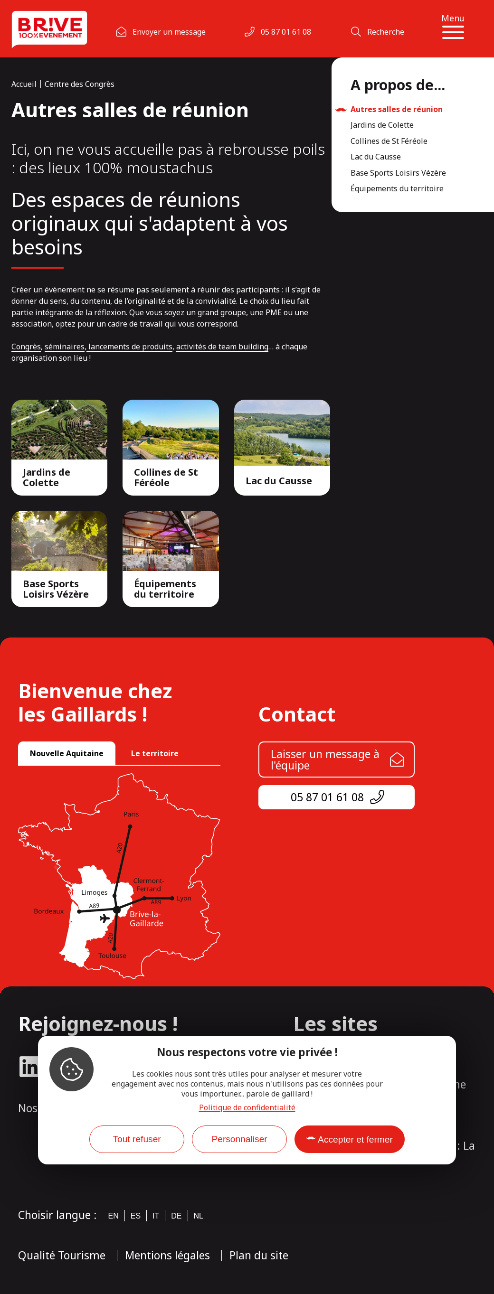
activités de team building (222, 346)
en (113, 1216)
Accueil (24, 84)
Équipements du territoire (397, 189)
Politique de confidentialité (247, 1107)
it (155, 1216)
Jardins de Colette (382, 125)
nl (198, 1216)
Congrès (26, 346)
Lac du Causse (376, 157)
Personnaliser (239, 1139)
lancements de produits (129, 346)
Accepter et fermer (355, 1139)
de (176, 1216)
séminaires (65, 346)
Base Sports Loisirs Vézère (398, 173)
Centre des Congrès (79, 84)
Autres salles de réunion (397, 109)
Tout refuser (137, 1139)
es (136, 1216)
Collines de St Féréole (389, 141)
